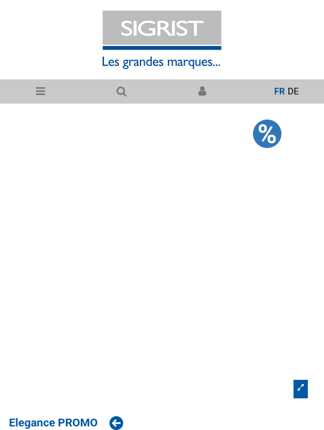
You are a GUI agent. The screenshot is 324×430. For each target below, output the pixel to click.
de (293, 91)
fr (279, 91)
